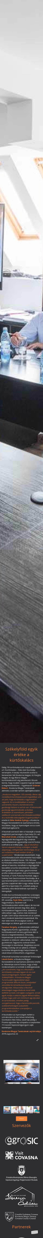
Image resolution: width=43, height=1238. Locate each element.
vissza (21, 1119)
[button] (37, 1040)
